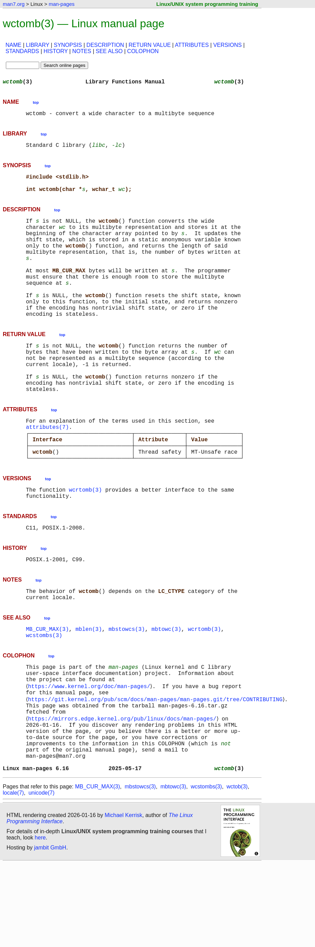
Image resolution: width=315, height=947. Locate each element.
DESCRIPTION (105, 45)
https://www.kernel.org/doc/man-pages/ (90, 753)
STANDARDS (22, 51)
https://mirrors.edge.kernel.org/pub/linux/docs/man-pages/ (123, 791)
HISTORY (56, 51)
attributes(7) (47, 471)
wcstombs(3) (44, 697)
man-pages (61, 4)
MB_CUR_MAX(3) (47, 689)
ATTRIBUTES (192, 45)
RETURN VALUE (149, 45)
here (40, 921)
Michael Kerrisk (123, 898)
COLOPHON (143, 51)
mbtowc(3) (166, 689)
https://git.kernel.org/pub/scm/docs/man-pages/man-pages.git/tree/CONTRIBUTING (156, 768)
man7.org (13, 4)
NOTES (81, 51)
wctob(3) (237, 870)
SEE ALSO (109, 51)
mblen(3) (88, 689)
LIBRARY (37, 45)
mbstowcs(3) (126, 689)
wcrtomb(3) (85, 542)
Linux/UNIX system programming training (207, 4)
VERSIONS (227, 45)
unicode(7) (42, 876)
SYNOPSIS (68, 45)
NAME (13, 45)
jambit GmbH (50, 931)
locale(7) (13, 876)
